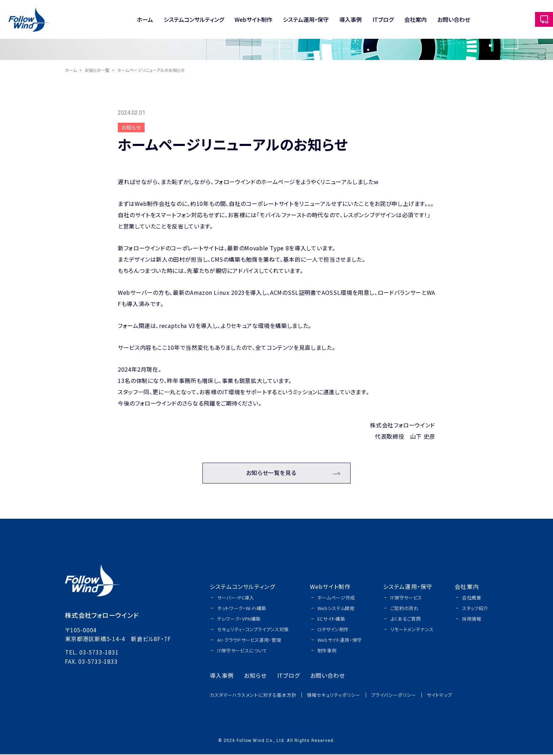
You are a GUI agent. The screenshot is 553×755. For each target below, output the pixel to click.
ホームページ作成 (336, 598)
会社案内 (415, 19)
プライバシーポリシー (393, 695)
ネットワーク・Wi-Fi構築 (241, 608)
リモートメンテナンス (412, 630)
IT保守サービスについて (242, 651)
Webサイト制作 (253, 19)
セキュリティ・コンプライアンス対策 (253, 630)
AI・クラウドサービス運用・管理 (249, 640)
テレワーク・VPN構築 (239, 619)
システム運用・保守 (306, 19)
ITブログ (383, 19)
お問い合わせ (453, 19)
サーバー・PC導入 (235, 598)
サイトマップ (439, 695)
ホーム (145, 19)
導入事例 (350, 19)
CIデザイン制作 (333, 630)
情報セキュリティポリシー (333, 695)
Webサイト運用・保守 (339, 640)
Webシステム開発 (336, 608)
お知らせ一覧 (97, 70)
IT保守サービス (406, 598)
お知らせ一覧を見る (271, 473)
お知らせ (255, 676)
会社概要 (471, 598)
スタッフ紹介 (475, 608)
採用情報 (471, 619)
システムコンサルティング (194, 19)
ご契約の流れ (404, 608)
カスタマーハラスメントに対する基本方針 (253, 695)
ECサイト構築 (331, 619)
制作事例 (327, 651)
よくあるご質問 (405, 619)
